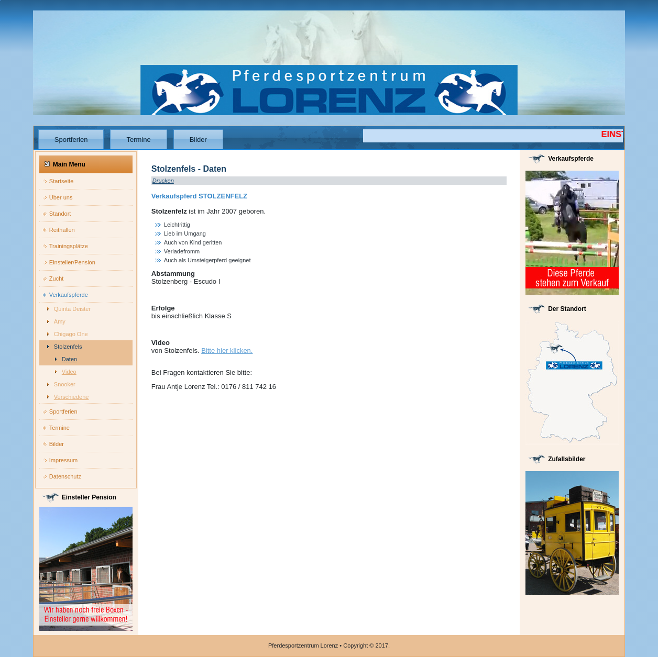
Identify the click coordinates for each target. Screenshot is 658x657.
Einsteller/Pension (72, 262)
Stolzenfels (68, 346)
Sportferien (71, 139)
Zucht (56, 278)
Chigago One (71, 334)
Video (69, 372)
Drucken (163, 180)
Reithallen (62, 230)
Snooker (64, 384)
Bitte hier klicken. (227, 350)
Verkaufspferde (68, 295)
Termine (138, 139)
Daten (69, 359)
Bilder (198, 139)
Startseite (61, 181)
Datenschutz (65, 476)
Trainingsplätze (68, 246)
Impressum (63, 460)
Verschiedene (71, 397)
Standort (60, 213)
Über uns (61, 197)
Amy (59, 321)
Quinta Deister (72, 309)
